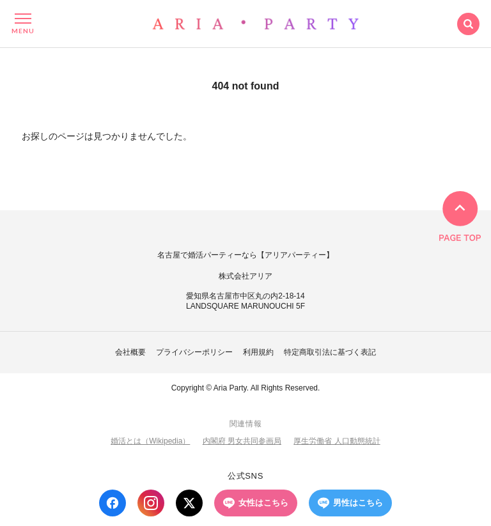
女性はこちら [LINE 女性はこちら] (255, 503)
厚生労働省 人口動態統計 (336, 441)
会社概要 (130, 352)
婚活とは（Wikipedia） (150, 441)
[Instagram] (150, 503)
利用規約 (258, 352)
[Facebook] (112, 503)
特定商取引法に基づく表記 (330, 352)
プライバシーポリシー (194, 352)
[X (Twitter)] (189, 503)
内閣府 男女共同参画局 (242, 441)
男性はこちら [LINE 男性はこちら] (350, 503)
